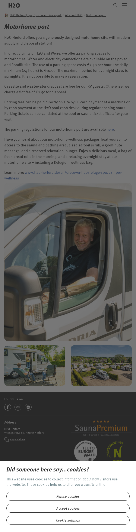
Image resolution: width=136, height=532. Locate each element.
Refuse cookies (68, 496)
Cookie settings (68, 520)
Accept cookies (68, 508)
